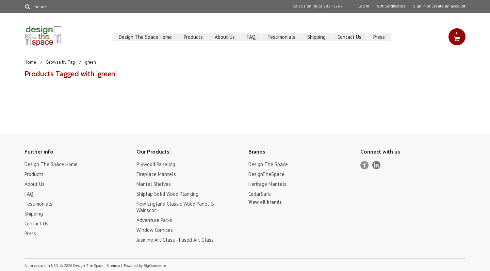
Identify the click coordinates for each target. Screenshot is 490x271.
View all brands (265, 202)
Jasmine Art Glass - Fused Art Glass (175, 240)
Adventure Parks (154, 220)
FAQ (251, 37)
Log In (363, 6)
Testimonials (281, 37)
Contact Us (349, 37)
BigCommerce (155, 265)
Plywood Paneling (155, 164)
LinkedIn (376, 165)
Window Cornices (154, 230)
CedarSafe (259, 194)
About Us (225, 37)
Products (193, 37)
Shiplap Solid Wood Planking (167, 194)
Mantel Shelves (153, 184)
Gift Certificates (391, 6)
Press (379, 37)
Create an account (448, 6)
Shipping (316, 37)
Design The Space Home (145, 37)
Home (30, 62)
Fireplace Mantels (156, 174)
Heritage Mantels (267, 184)
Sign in (419, 6)
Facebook (364, 165)
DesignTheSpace (266, 174)
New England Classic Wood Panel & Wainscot (175, 207)
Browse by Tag (60, 62)
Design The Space (268, 164)
